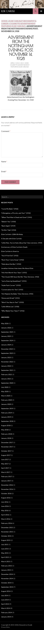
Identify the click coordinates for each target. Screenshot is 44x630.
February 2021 (6, 374)
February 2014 (6, 612)
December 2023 (7, 349)
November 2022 (7, 362)
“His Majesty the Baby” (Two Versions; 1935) (17, 294)
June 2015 (5, 549)
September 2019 (7, 408)
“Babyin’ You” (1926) (8, 222)
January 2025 (6, 336)
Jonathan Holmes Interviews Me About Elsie (17, 268)
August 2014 (5, 591)
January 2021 (6, 379)
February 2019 (6, 413)
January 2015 (6, 570)
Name (4, 161)
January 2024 (6, 345)
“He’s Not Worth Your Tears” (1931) (14, 273)
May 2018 (4, 430)
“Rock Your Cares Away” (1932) (12, 260)
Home (4, 21)
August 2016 (5, 498)
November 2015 (7, 532)
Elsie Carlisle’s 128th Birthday (12, 234)
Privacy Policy (5, 627)
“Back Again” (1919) (8, 226)
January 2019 (6, 417)
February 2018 (6, 434)
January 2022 (6, 366)
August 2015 (5, 540)
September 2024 (7, 340)
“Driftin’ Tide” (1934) (8, 230)
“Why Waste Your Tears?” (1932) (12, 311)
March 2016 (5, 519)
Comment (5, 131)
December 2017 (7, 442)
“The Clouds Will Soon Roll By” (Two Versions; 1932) (20, 277)
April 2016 (5, 515)
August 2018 (5, 425)
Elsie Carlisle (8, 11)
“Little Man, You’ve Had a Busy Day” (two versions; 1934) (21, 243)
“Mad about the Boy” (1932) (11, 264)
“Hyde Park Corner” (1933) (11, 285)
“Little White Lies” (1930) (10, 307)
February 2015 (6, 566)
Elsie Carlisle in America (10, 251)
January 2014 (6, 617)
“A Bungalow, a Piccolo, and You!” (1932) (16, 213)
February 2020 (6, 400)
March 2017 (5, 472)
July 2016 (4, 502)
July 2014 (4, 595)
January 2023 (6, 357)
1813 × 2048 (24, 63)
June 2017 (5, 459)
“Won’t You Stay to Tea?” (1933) (12, 302)
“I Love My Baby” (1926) (9, 209)
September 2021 (7, 370)
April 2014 (5, 604)
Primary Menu (41, 11)
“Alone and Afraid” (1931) (10, 298)
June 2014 (5, 600)
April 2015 (5, 557)
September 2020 (7, 383)
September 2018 (7, 421)
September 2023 (7, 353)
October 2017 (6, 451)
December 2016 (7, 485)
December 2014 (7, 574)
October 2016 (6, 493)
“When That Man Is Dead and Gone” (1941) (16, 217)
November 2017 (7, 447)
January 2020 (6, 404)
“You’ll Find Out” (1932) (9, 256)
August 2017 (5, 455)
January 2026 (6, 328)
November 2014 (7, 578)
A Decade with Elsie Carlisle (11, 239)
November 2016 (7, 489)
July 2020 (4, 387)
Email (4, 171)
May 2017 (4, 464)
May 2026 (4, 323)
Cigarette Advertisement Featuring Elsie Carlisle (19, 66)
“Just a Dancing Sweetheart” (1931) (14, 281)
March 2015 (5, 561)
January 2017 (6, 481)
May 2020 (4, 391)
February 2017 (6, 476)
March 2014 (5, 608)
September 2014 (7, 587)
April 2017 (5, 468)
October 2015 (6, 536)
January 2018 (6, 438)
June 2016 (5, 506)
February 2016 (6, 523)
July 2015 (4, 544)
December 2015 (7, 527)
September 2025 (7, 332)
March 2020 (5, 396)
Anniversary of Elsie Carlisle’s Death (14, 247)
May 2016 (4, 510)
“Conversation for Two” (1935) (12, 290)
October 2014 (6, 583)
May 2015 (4, 553)
